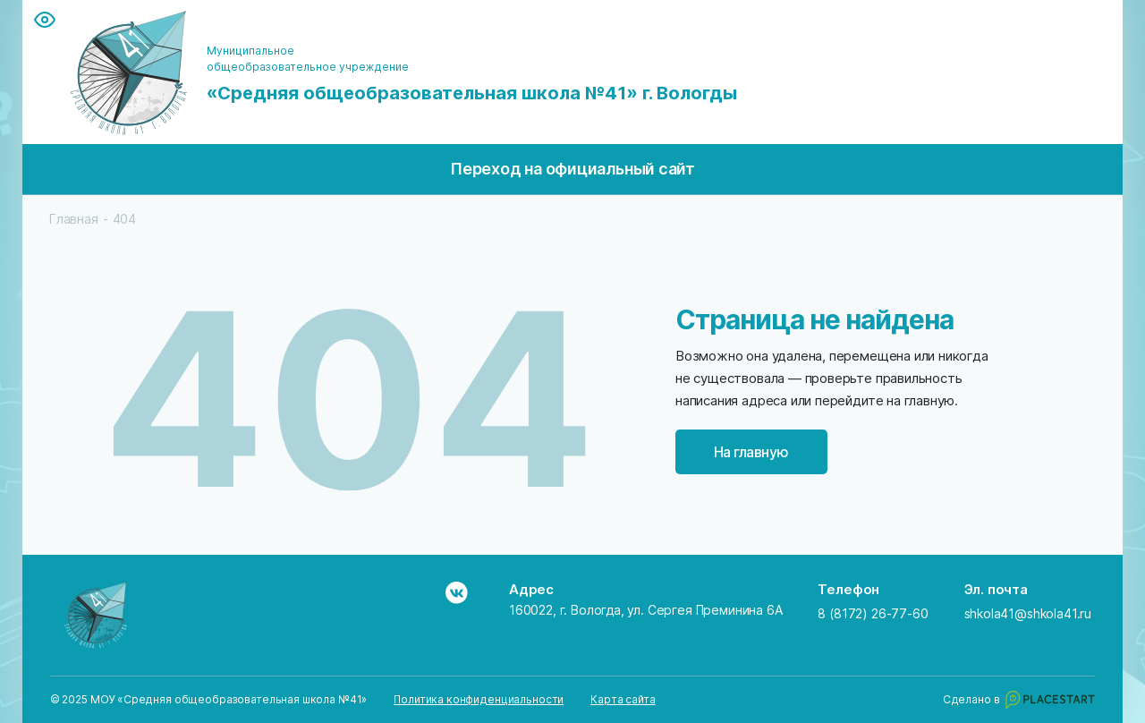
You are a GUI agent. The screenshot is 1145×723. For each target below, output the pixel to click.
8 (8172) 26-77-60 (873, 613)
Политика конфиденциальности (479, 699)
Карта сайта (622, 699)
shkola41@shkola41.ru (1028, 613)
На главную (751, 452)
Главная (73, 218)
